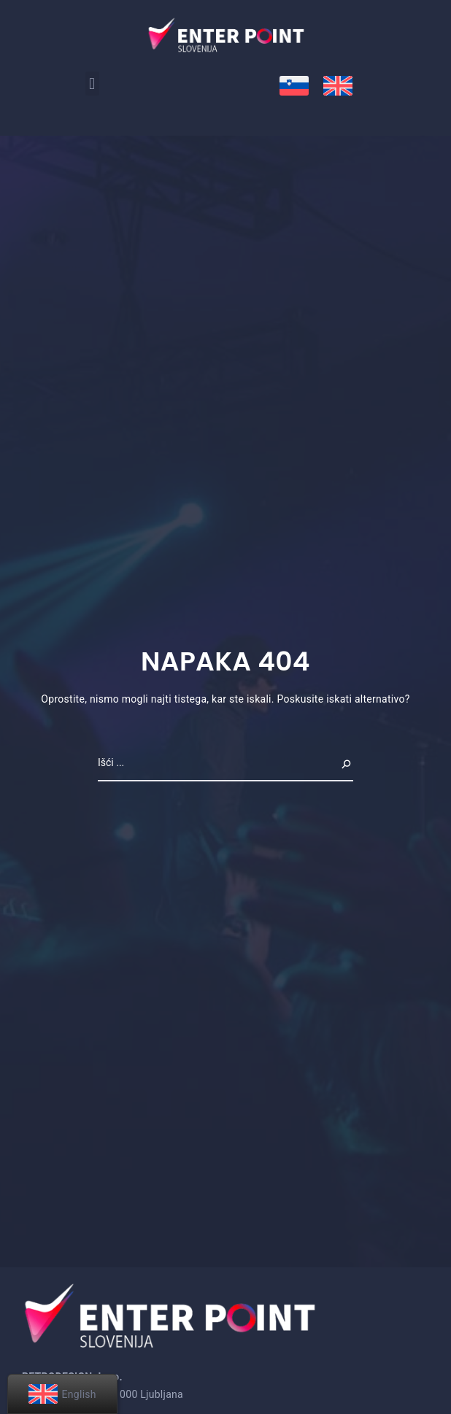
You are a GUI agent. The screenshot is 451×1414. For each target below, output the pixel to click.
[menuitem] (294, 86)
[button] (92, 84)
